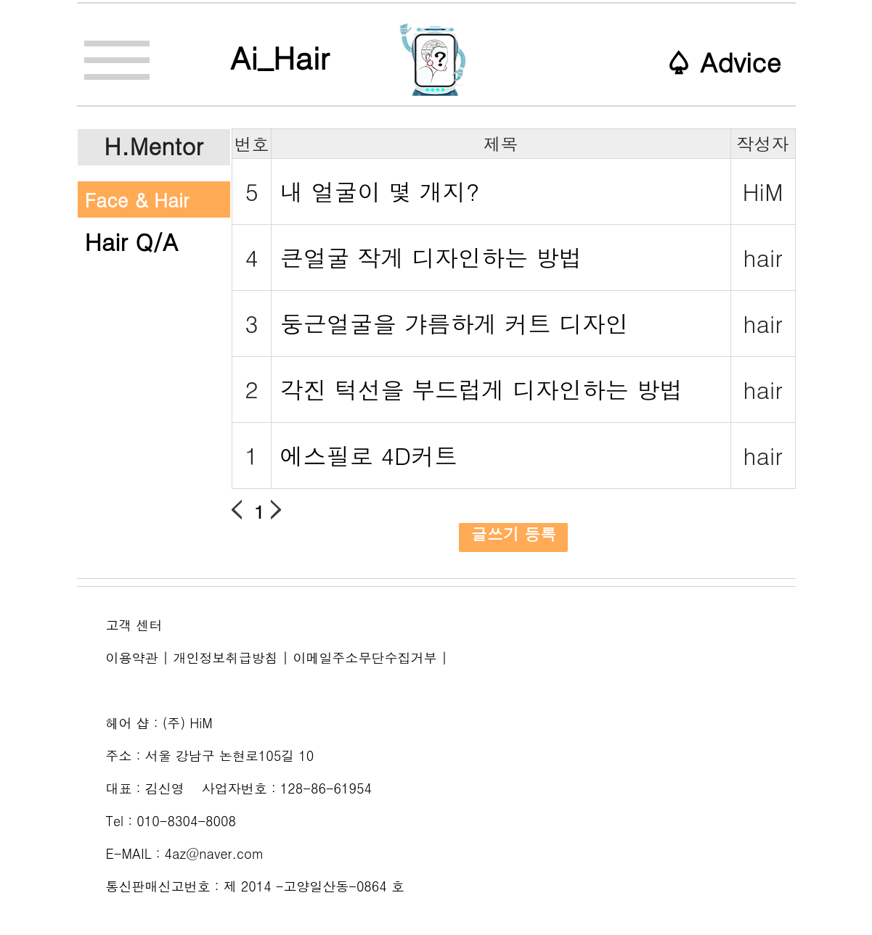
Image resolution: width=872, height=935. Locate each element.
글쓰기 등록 (513, 534)
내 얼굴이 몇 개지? (380, 191)
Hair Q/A (132, 241)
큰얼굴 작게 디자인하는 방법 (431, 257)
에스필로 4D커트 (369, 455)
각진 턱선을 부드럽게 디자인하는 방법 (481, 389)
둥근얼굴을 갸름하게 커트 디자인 (454, 323)
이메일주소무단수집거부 (365, 657)
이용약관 (132, 657)
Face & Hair (137, 199)
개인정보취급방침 (226, 657)
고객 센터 (134, 625)
